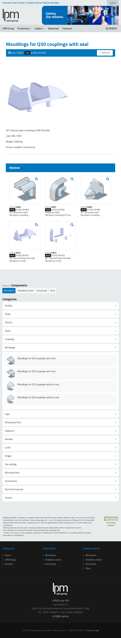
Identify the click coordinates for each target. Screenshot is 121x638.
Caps (7, 414)
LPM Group (8, 28)
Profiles (9, 305)
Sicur (52, 290)
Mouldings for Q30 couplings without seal (38, 397)
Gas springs (11, 464)
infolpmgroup (60, 616)
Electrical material (14, 489)
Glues (8, 331)
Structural (42, 290)
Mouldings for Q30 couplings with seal (36, 371)
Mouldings (10, 347)
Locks (8, 447)
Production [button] (24, 28)
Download (53, 28)
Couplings (9, 339)
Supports (9, 431)
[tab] (60, 305)
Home (6, 555)
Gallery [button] (40, 28)
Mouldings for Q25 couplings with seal (36, 358)
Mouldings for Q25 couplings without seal (38, 384)
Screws (8, 497)
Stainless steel (25, 290)
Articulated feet (13, 422)
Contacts (67, 28)
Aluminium (9, 290)
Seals (8, 314)
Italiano (112, 2)
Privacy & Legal (92, 630)
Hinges (8, 456)
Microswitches (12, 472)
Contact (7, 564)
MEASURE (105, 52)
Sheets (8, 322)
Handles (9, 439)
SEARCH (111, 28)
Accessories (11, 481)
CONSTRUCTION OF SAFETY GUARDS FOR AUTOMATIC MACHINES (30, 2)
